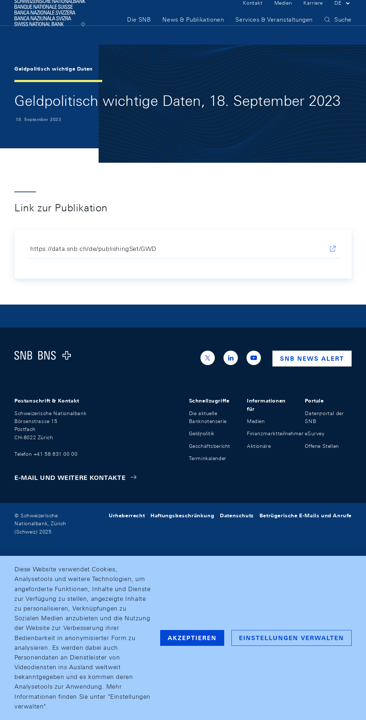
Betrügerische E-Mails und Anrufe (305, 515)
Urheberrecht (127, 515)
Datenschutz (237, 515)
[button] (343, 14)
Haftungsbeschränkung (182, 515)
